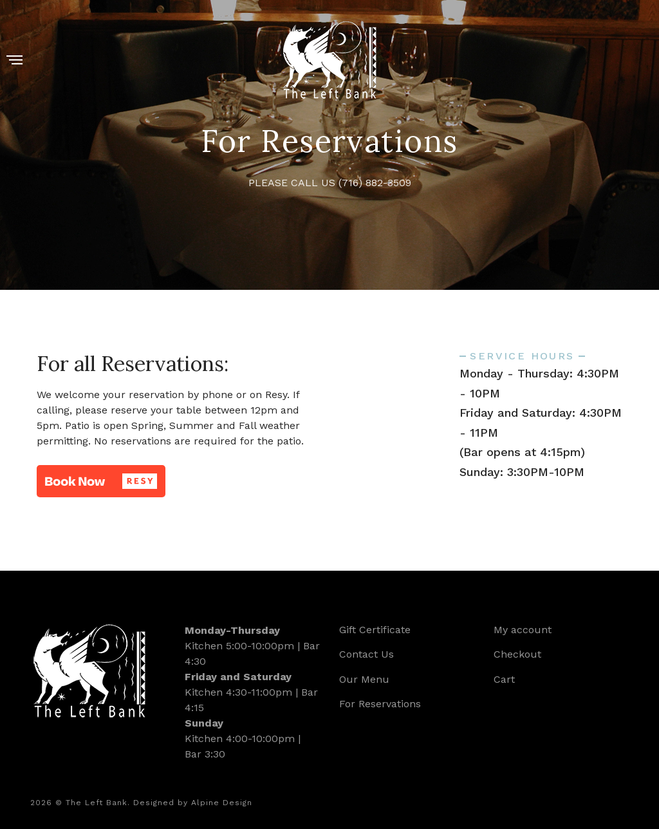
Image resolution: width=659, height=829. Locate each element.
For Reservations (380, 704)
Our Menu (364, 679)
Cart (504, 679)
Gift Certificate (375, 630)
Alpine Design (221, 802)
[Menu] (14, 60)
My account (523, 630)
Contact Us (366, 654)
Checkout (517, 654)
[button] (101, 481)
